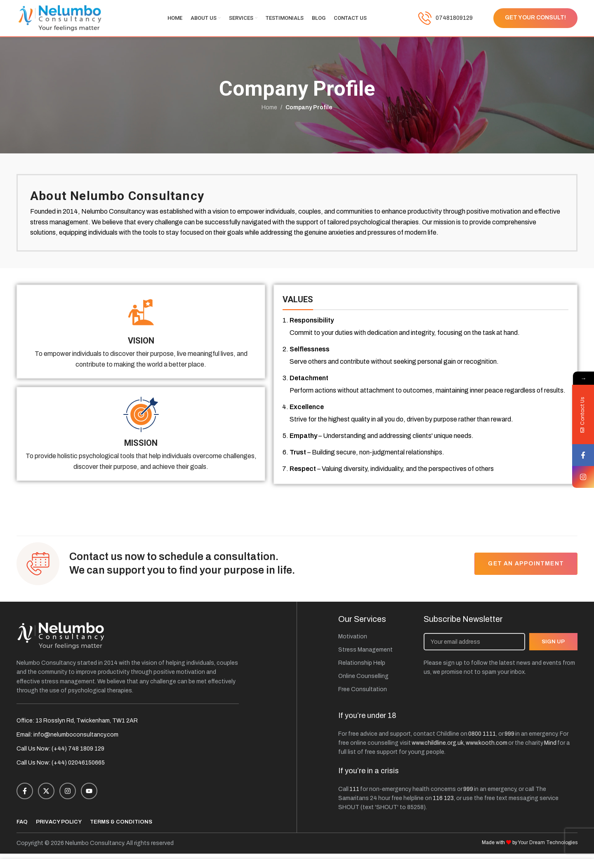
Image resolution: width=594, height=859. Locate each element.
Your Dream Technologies (548, 848)
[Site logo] (59, 20)
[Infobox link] (445, 20)
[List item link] (376, 642)
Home (269, 112)
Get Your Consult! (535, 20)
